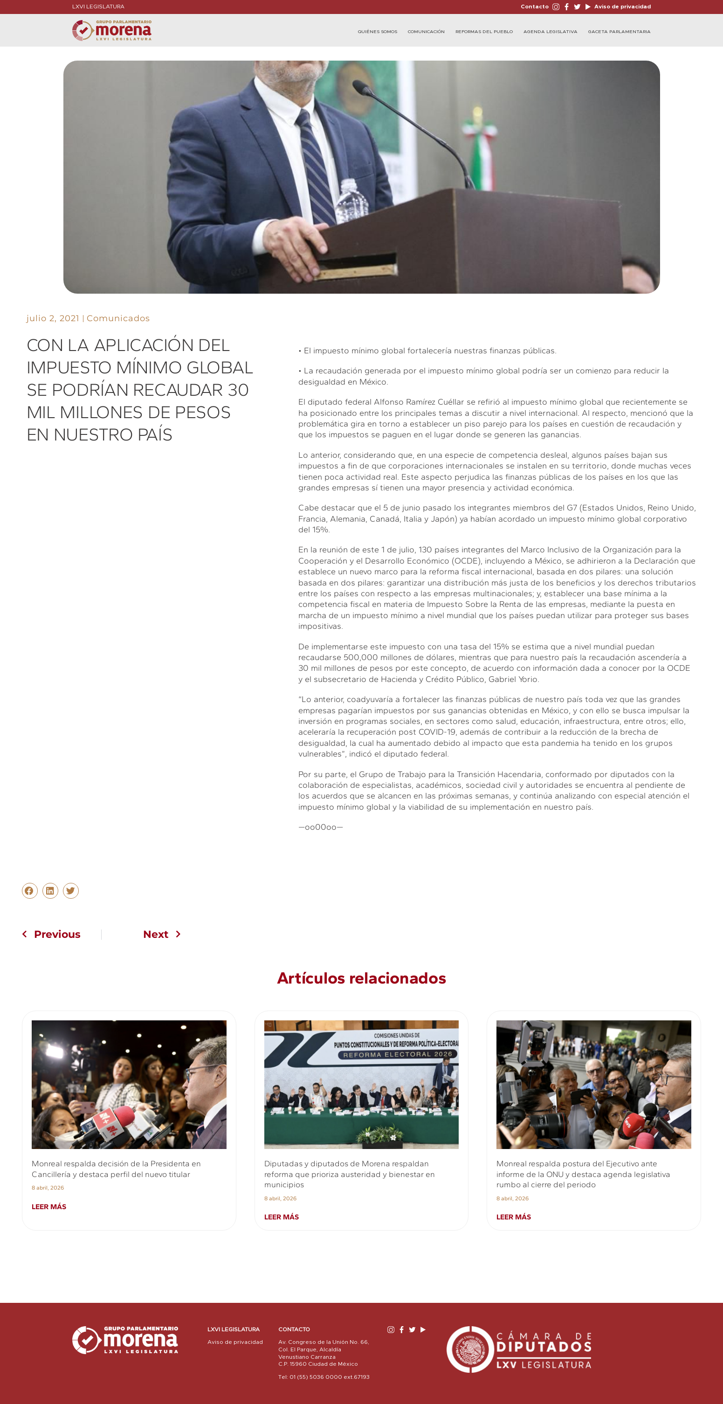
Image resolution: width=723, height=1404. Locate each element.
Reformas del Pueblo (484, 31)
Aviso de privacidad (622, 6)
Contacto (535, 6)
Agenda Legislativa (550, 31)
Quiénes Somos (377, 31)
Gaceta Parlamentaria (619, 31)
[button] (30, 891)
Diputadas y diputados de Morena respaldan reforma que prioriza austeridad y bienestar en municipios (349, 1174)
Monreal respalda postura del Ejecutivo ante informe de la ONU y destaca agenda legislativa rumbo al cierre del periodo (583, 1174)
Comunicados (118, 318)
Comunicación (426, 31)
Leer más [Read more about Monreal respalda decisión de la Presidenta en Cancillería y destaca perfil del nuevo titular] (49, 1206)
